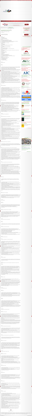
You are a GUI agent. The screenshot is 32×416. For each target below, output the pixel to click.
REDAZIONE (23, 0)
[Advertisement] (22, 11)
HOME (18, 0)
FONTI (28, 0)
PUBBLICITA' (20, 0)
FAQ (30, 0)
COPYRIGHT (26, 0)
